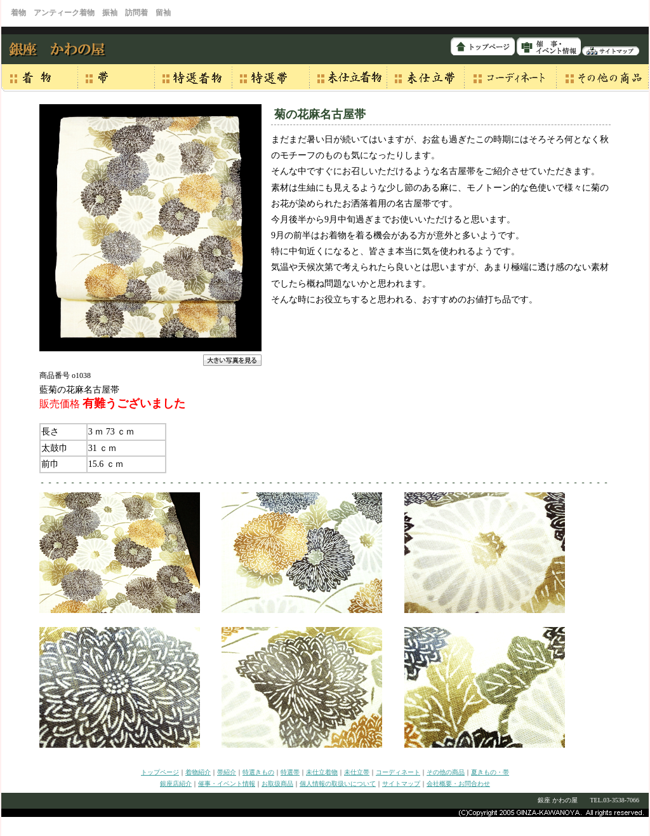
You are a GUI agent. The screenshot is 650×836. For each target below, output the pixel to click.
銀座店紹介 (176, 783)
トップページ (160, 772)
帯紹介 (226, 772)
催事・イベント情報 (226, 783)
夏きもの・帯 (490, 772)
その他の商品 (446, 772)
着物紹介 (198, 772)
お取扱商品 (277, 783)
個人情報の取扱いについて (338, 783)
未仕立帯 (356, 772)
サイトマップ (401, 783)
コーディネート (398, 772)
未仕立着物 (322, 772)
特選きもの (258, 772)
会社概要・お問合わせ (458, 783)
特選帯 (290, 772)
